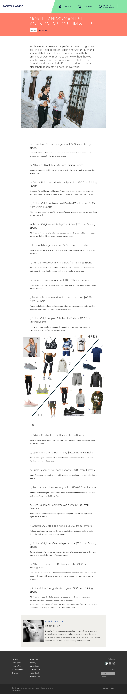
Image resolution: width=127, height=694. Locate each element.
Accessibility (34, 666)
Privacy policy (16, 690)
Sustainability (35, 676)
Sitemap (15, 673)
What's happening (19, 669)
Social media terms (47, 688)
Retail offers (16, 666)
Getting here (16, 663)
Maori (104, 676)
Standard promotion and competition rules (25, 688)
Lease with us (35, 669)
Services (15, 659)
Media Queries (35, 673)
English (104, 673)
